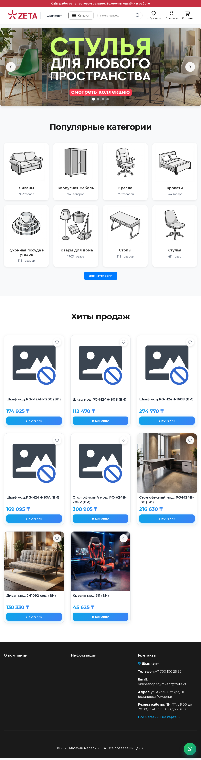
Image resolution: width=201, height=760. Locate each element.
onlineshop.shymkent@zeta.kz (162, 686)
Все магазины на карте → (159, 719)
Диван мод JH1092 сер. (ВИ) (31, 597)
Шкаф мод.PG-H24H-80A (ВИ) (32, 498)
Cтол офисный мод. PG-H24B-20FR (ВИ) (100, 500)
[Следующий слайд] (190, 67)
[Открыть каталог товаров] (82, 15)
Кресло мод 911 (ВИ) (91, 597)
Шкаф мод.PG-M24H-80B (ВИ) (99, 399)
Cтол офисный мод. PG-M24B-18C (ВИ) (166, 500)
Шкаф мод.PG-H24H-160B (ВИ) (166, 399)
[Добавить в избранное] (56, 342)
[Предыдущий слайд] (11, 67)
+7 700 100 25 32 (168, 674)
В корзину (34, 421)
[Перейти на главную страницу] (22, 15)
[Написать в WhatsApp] (190, 749)
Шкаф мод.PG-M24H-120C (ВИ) (33, 399)
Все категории (100, 276)
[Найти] (138, 15)
